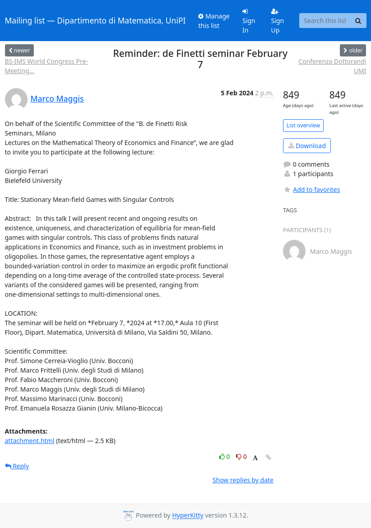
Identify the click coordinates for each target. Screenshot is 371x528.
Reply (17, 466)
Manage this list (213, 21)
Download (307, 145)
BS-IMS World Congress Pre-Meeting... (46, 66)
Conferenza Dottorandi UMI (332, 66)
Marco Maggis (57, 98)
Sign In (248, 21)
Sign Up (277, 21)
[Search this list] (325, 20)
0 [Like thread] (225, 456)
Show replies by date (243, 480)
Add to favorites (311, 189)
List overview (303, 125)
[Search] (358, 20)
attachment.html (30, 440)
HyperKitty (187, 515)
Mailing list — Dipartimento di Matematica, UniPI (95, 20)
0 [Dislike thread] (241, 456)
